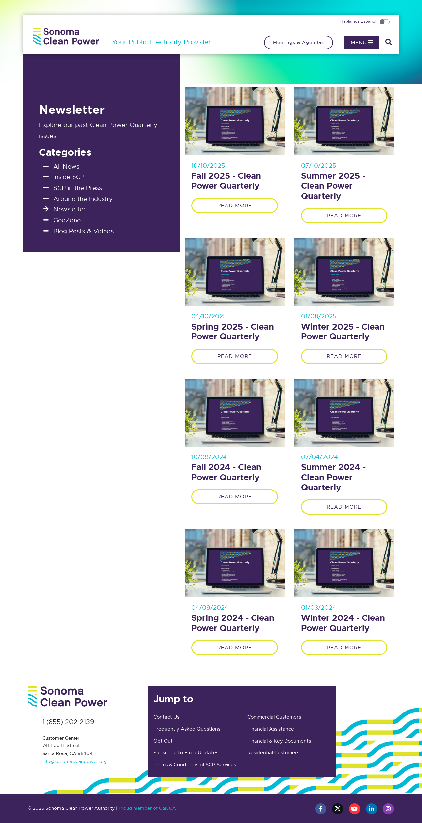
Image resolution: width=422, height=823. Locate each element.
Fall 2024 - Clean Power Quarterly (226, 472)
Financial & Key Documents (279, 741)
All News (66, 166)
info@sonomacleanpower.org (74, 761)
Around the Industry (83, 199)
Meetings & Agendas (298, 42)
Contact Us (166, 717)
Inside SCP (68, 177)
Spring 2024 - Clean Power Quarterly (232, 623)
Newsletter (69, 209)
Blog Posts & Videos (83, 231)
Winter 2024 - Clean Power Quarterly (343, 623)
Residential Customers (273, 753)
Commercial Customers (274, 717)
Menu (362, 42)
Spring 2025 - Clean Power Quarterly (232, 332)
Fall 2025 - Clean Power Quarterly (226, 181)
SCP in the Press (77, 188)
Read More (234, 205)
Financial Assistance (270, 729)
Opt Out (163, 741)
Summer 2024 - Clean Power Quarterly (333, 477)
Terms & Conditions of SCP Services (194, 765)
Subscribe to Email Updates (185, 753)
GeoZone (67, 220)
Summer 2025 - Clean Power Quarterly (333, 186)
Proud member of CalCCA (147, 808)
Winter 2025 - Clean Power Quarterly (343, 332)
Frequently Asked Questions (186, 729)
